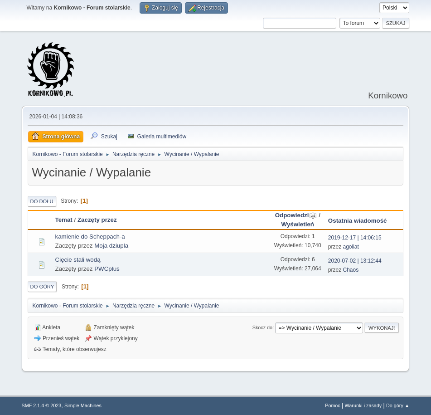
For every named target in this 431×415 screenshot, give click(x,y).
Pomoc (332, 405)
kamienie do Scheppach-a (90, 236)
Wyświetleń (297, 224)
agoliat (351, 247)
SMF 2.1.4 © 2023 (42, 405)
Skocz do (262, 327)
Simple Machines (83, 405)
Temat (64, 219)
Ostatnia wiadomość (357, 220)
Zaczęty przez (97, 219)
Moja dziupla (111, 245)
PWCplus (107, 268)
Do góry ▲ (397, 405)
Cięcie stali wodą (78, 259)
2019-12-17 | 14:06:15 (355, 237)
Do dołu (41, 201)
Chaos (351, 270)
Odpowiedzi (296, 215)
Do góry (42, 286)
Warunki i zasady (363, 405)
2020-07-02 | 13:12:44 (355, 261)
